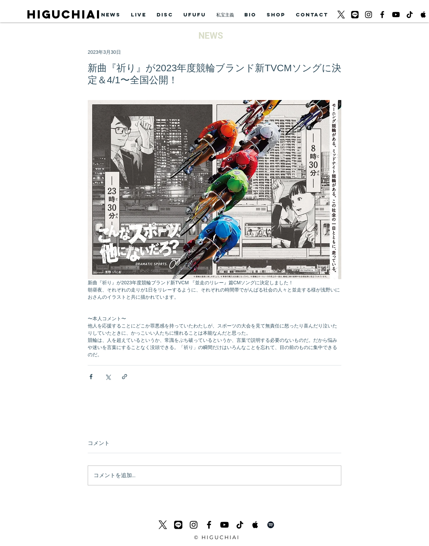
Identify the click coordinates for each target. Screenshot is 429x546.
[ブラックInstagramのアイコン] (368, 14)
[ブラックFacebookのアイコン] (382, 14)
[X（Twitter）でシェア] (108, 376)
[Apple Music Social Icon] (423, 14)
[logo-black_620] (341, 14)
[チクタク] (409, 14)
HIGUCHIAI (64, 14)
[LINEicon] (354, 14)
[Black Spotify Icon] (271, 525)
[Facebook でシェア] (91, 376)
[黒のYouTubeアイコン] (396, 14)
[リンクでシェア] (124, 376)
